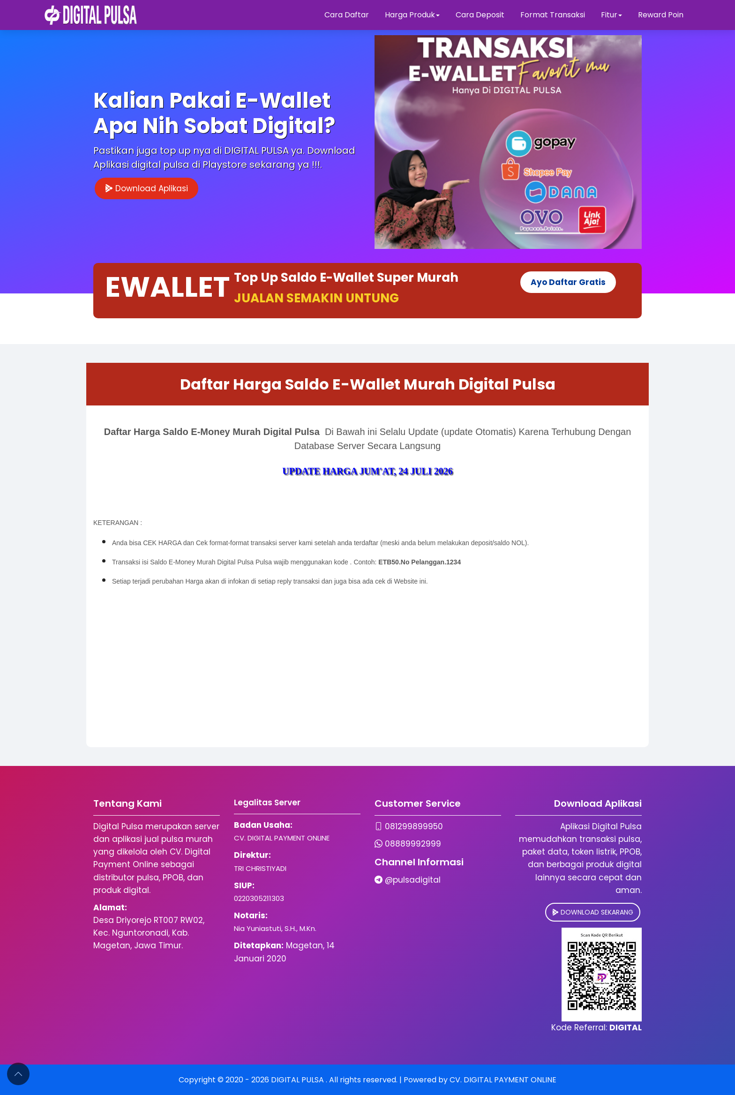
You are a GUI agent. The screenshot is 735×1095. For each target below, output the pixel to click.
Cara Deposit (480, 14)
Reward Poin (660, 14)
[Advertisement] (367, 681)
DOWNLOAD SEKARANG (592, 912)
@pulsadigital (413, 879)
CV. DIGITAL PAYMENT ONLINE (503, 1079)
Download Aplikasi (146, 188)
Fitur (611, 14)
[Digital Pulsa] (91, 15)
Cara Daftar (346, 14)
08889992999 (413, 843)
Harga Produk (412, 14)
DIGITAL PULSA (298, 1079)
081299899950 (414, 826)
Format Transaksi (552, 14)
